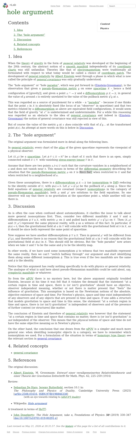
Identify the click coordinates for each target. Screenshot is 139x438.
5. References (23, 49)
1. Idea (18, 29)
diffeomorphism (95, 93)
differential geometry (97, 168)
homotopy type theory (111, 335)
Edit (8, 432)
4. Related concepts (27, 44)
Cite (87, 432)
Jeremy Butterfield (51, 387)
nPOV (29, 278)
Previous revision (29, 432)
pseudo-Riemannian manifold (27, 192)
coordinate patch (113, 72)
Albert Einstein (64, 76)
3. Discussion (22, 39)
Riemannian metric (64, 88)
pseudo (46, 88)
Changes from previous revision (51, 432)
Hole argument (37, 403)
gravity (38, 63)
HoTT (42, 409)
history (69, 426)
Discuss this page (96, 6)
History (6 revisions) (75, 432)
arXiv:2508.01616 (26, 393)
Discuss (16, 432)
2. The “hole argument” (29, 34)
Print (95, 432)
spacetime (99, 88)
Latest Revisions (80, 6)
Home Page (55, 6)
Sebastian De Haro (26, 387)
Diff (115, 182)
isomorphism (100, 182)
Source (103, 432)
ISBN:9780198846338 (53, 393)
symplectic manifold (20, 272)
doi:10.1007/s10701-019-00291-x (35, 418)
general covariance (49, 79)
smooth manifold (77, 66)
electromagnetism (88, 69)
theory (25, 63)
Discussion (86, 127)
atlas (62, 147)
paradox (52, 85)
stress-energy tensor (72, 159)
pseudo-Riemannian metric (48, 172)
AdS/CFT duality (70, 397)
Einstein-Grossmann (108, 85)
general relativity (74, 63)
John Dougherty (24, 414)
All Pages (67, 6)
